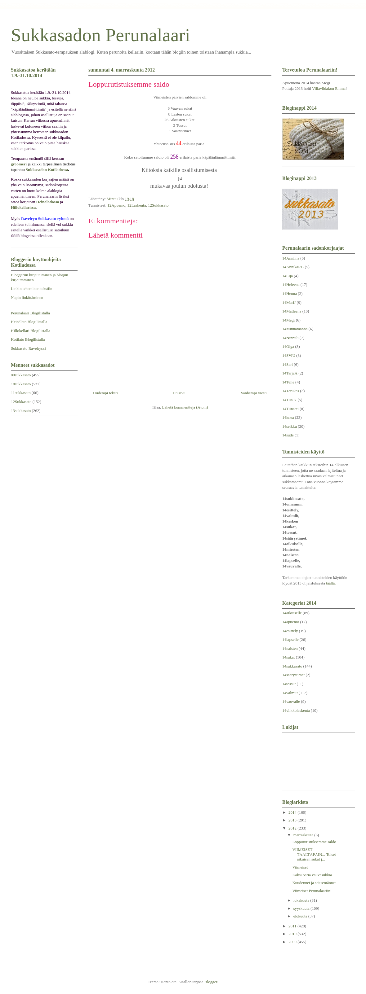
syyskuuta (301, 908)
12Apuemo (116, 205)
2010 (292, 933)
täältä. (331, 583)
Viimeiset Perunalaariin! (312, 890)
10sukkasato (21, 384)
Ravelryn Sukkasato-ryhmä (45, 218)
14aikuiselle (292, 613)
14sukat (288, 657)
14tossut (289, 683)
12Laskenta (136, 205)
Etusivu (179, 393)
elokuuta (300, 916)
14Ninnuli (290, 337)
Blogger (210, 981)
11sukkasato (21, 392)
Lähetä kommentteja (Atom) (185, 407)
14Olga (288, 346)
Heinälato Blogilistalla (29, 321)
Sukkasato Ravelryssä (28, 348)
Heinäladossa (47, 201)
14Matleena (291, 311)
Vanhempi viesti (254, 393)
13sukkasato (21, 410)
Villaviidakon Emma (329, 88)
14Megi (288, 320)
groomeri (19, 164)
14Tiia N (289, 399)
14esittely (290, 630)
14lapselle (290, 639)
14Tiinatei (290, 408)
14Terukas (290, 390)
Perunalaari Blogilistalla (30, 313)
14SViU (288, 355)
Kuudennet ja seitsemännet (314, 882)
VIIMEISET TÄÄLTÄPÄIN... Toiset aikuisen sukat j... (314, 854)
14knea (288, 417)
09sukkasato (21, 375)
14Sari (287, 364)
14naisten (290, 648)
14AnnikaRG (293, 267)
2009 (292, 941)
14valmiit (290, 692)
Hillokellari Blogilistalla (30, 330)
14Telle (288, 382)
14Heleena (291, 284)
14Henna (289, 293)
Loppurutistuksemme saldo (314, 841)
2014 (292, 812)
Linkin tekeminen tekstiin (31, 288)
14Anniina (290, 258)
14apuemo (290, 622)
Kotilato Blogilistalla (28, 339)
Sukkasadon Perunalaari (100, 35)
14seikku (289, 426)
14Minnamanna (295, 328)
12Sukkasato (158, 205)
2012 (292, 828)
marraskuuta (304, 835)
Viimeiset (300, 867)
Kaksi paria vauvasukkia (312, 875)
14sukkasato (292, 666)
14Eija (287, 276)
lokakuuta (301, 900)
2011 (292, 926)
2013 (292, 820)
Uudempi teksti (105, 393)
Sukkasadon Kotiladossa (47, 169)
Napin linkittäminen (27, 297)
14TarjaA (289, 373)
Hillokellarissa (23, 207)
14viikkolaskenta (296, 710)
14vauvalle (291, 701)
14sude (288, 435)
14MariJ (289, 302)
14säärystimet (293, 674)
